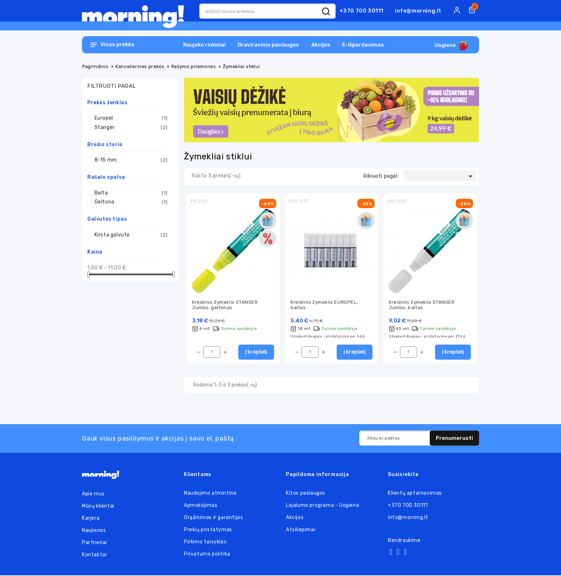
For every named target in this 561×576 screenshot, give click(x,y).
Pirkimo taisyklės (205, 542)
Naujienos (94, 531)
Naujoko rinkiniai (204, 45)
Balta (131, 193)
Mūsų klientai (98, 507)
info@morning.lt (418, 11)
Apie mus (93, 494)
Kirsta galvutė (131, 235)
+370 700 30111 (362, 11)
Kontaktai (94, 555)
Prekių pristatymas (208, 530)
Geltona (131, 202)
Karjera (90, 519)
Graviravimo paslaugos (268, 45)
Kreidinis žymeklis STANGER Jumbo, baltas (422, 305)
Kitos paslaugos (305, 494)
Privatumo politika (207, 555)
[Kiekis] (211, 353)
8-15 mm (131, 160)
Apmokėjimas (201, 506)
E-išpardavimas (363, 45)
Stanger (131, 127)
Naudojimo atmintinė (210, 494)
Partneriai (94, 543)
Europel (131, 118)
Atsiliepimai (300, 530)
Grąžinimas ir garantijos (213, 518)
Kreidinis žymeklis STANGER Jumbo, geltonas (225, 305)
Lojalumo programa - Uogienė (322, 506)
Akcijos (320, 45)
